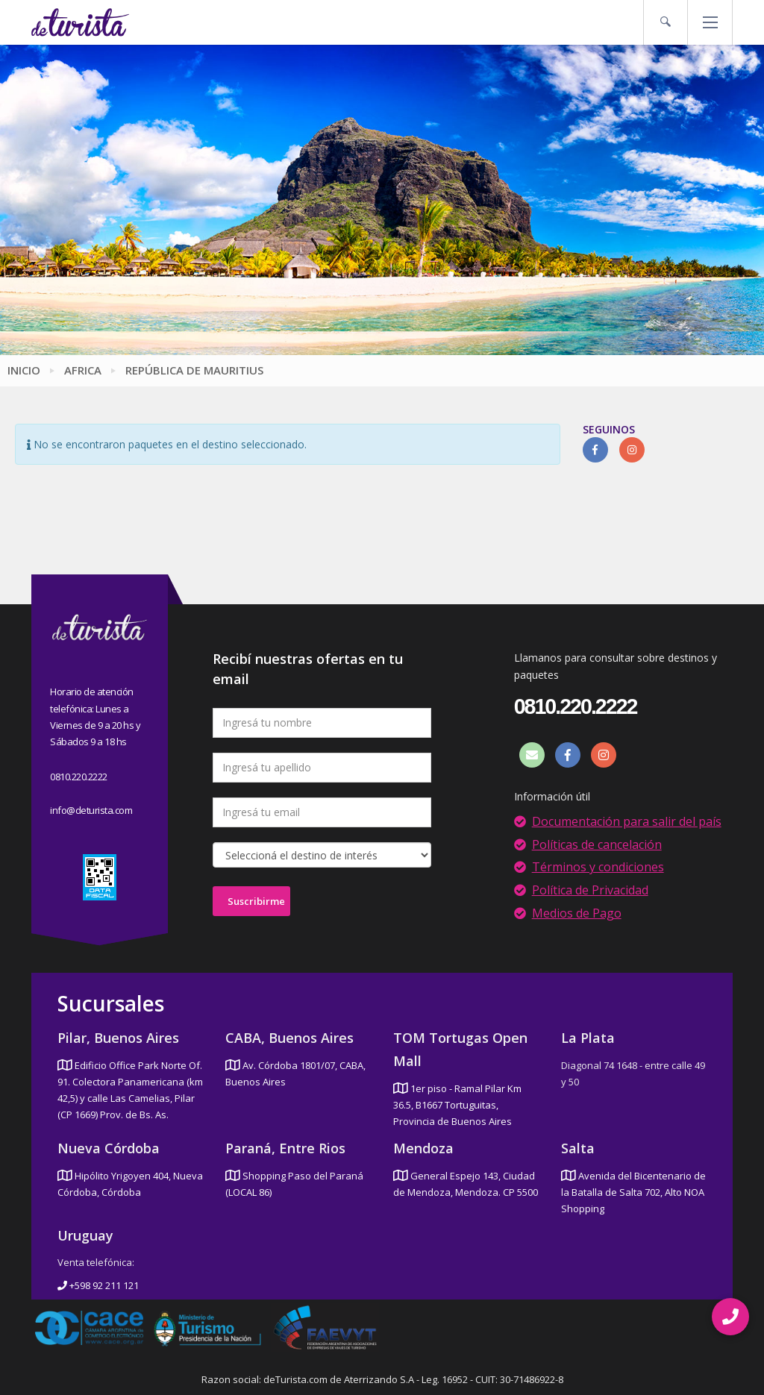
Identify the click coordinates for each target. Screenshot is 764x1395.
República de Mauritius (194, 370)
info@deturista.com (91, 810)
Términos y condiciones (598, 867)
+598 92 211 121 (98, 1285)
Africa (82, 370)
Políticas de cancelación (597, 844)
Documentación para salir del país (626, 821)
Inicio (23, 370)
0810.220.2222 (78, 776)
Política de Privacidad (590, 890)
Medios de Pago (576, 913)
